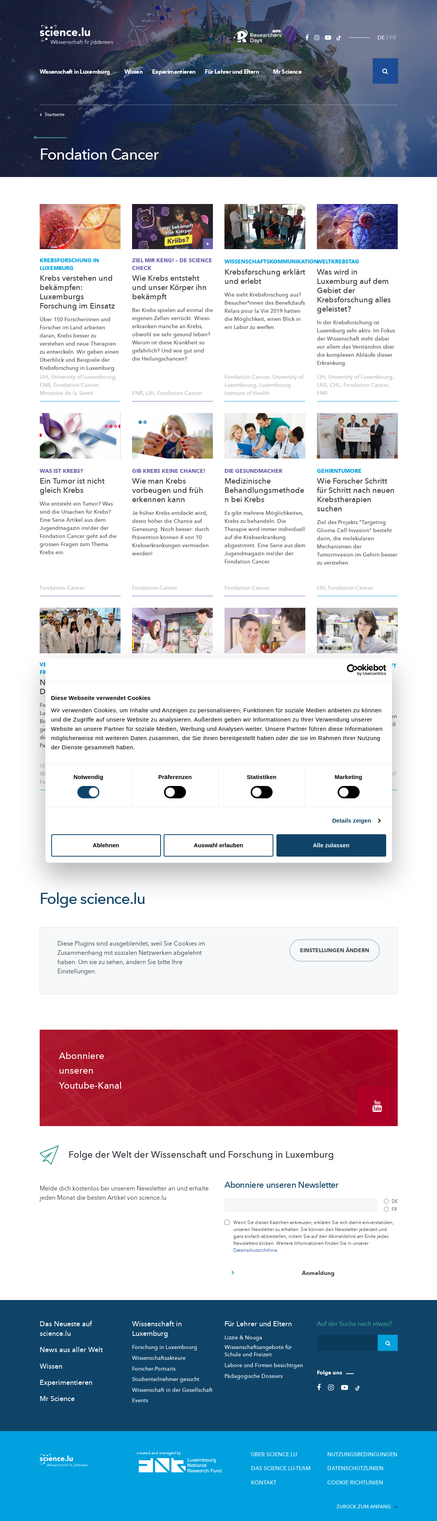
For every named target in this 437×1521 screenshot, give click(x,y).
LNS (322, 385)
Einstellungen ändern (334, 950)
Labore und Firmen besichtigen (263, 1360)
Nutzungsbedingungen (367, 1448)
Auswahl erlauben (218, 845)
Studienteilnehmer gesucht (165, 1374)
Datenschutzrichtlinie (255, 1245)
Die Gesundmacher (253, 471)
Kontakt (284, 1474)
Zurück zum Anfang (367, 1497)
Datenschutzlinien (362, 1461)
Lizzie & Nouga (243, 1332)
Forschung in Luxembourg (164, 1342)
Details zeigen (351, 820)
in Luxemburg (69, 264)
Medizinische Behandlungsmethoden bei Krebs (264, 490)
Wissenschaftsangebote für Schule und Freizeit (258, 1345)
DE (381, 37)
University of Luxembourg (83, 377)
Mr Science (287, 72)
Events (140, 1395)
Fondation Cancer (76, 385)
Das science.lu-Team (298, 1461)
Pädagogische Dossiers (253, 1370)
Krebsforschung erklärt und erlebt (264, 277)
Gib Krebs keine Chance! (168, 471)
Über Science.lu (292, 1448)
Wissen (133, 72)
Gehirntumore (339, 471)
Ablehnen (106, 845)
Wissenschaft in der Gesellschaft (172, 1384)
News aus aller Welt (71, 1344)
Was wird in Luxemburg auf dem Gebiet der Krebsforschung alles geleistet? (354, 291)
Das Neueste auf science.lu (66, 1323)
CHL (335, 385)
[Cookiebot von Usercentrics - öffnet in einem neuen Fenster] (352, 670)
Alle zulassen (331, 845)
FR (393, 37)
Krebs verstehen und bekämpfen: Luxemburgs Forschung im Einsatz (77, 292)
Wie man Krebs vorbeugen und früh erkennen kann (167, 490)
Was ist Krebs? (61, 471)
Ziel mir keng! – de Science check (172, 264)
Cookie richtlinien (361, 1474)
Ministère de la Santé (66, 393)
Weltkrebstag (338, 261)
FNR (45, 385)
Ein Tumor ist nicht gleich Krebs (72, 486)
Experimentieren (173, 72)
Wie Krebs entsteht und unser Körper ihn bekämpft (169, 288)
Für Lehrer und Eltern (234, 72)
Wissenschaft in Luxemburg (77, 72)
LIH (44, 377)
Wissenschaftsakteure (159, 1352)
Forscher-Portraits (154, 1363)
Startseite (52, 114)
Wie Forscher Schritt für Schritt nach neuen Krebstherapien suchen (356, 495)
